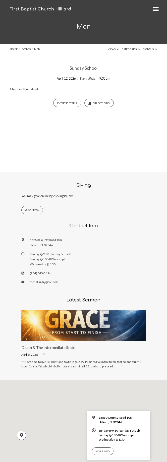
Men (37, 49)
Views (113, 49)
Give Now (32, 210)
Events (26, 49)
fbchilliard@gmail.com (44, 282)
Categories (131, 49)
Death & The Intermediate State (48, 347)
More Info (103, 451)
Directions (99, 103)
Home (14, 49)
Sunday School (84, 68)
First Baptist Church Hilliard (40, 9)
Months (150, 49)
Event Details (67, 103)
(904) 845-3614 (40, 273)
